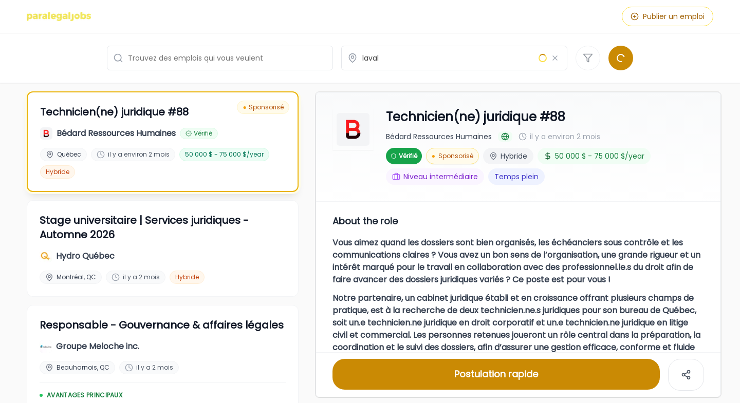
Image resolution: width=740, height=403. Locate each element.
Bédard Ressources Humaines (439, 135)
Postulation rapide (496, 373)
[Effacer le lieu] (555, 58)
